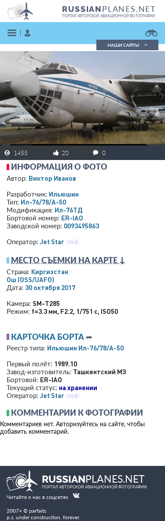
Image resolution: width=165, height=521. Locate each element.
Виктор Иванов (52, 178)
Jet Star (52, 242)
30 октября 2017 (50, 287)
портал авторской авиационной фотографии (108, 16)
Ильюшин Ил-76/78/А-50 (85, 348)
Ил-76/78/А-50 (43, 202)
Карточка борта (47, 337)
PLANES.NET (109, 9)
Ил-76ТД (68, 210)
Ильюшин (64, 194)
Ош (30, 279)
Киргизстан (49, 271)
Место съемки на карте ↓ (68, 260)
